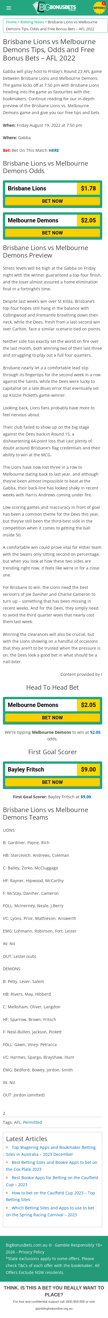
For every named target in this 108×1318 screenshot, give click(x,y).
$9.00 (86, 796)
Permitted (32, 1122)
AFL (17, 1122)
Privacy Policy (31, 1252)
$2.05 (95, 732)
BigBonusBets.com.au (27, 1245)
